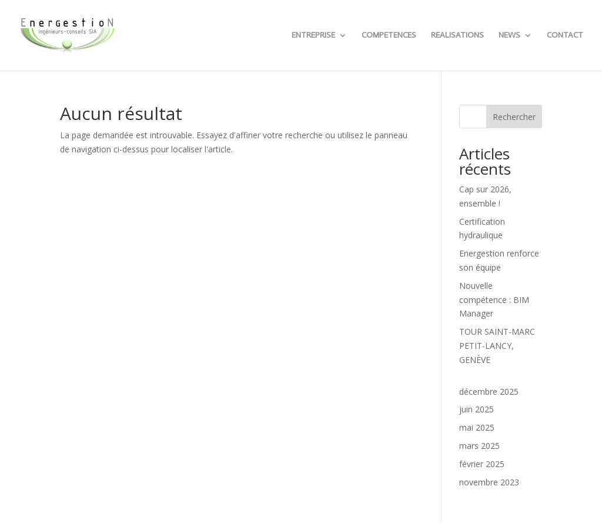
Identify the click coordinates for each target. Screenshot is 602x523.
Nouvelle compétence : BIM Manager (494, 299)
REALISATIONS (457, 35)
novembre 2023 (489, 482)
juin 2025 (476, 409)
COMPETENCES (389, 35)
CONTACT (565, 35)
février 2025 (481, 463)
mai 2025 (476, 427)
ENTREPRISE (313, 35)
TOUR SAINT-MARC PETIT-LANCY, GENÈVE (497, 345)
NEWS (509, 35)
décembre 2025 (489, 391)
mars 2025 (479, 445)
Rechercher (514, 116)
